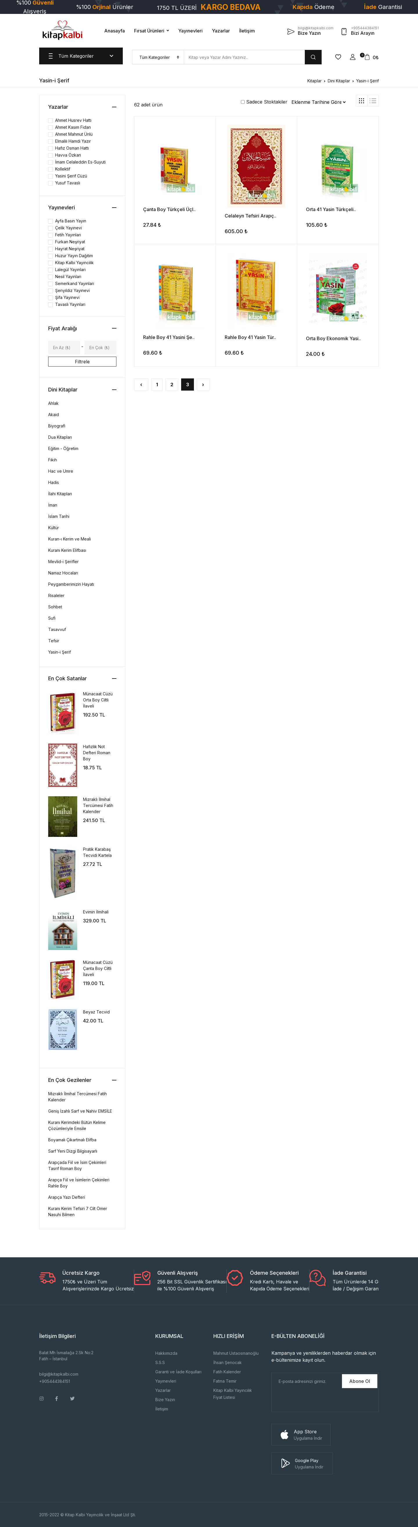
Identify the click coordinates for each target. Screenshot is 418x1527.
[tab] (361, 100)
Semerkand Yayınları (74, 283)
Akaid (53, 414)
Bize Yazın (165, 1399)
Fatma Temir (225, 1381)
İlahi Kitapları (60, 493)
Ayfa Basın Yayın (70, 220)
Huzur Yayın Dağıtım (74, 255)
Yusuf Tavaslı (67, 182)
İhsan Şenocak (227, 1362)
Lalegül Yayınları (70, 269)
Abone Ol (359, 1381)
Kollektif (62, 168)
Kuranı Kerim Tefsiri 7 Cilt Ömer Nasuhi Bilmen (77, 1211)
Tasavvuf (57, 629)
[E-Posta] (306, 1381)
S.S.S (160, 1362)
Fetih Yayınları (68, 234)
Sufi (51, 618)
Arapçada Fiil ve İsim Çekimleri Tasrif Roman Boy (77, 1165)
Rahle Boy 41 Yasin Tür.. (250, 337)
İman (52, 505)
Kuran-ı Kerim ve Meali (69, 538)
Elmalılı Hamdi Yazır (73, 141)
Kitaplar (314, 80)
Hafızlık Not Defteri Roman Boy (96, 752)
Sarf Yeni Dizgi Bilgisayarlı (72, 1151)
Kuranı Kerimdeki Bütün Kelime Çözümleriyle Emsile (77, 1125)
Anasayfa (114, 31)
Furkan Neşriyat (70, 241)
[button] (352, 57)
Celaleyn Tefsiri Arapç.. (250, 216)
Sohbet (55, 606)
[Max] (100, 347)
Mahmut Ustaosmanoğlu (236, 1353)
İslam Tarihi (58, 516)
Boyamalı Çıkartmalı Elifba (72, 1139)
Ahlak (53, 403)
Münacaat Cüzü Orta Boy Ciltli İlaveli (98, 699)
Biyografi (56, 425)
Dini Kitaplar (339, 80)
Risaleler (56, 595)
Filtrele (82, 361)
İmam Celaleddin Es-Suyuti (80, 161)
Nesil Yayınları (68, 276)
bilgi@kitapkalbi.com (58, 1374)
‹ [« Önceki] (141, 384)
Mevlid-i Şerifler (63, 561)
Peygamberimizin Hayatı (71, 584)
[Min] (64, 347)
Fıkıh (52, 459)
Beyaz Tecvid (96, 1011)
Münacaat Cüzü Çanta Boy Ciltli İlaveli (98, 968)
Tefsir (53, 640)
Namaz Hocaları (63, 572)
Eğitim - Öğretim (63, 448)
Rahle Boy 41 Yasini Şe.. (168, 337)
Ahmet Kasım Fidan (73, 127)
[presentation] (316, 1400)
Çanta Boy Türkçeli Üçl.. (169, 209)
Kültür (53, 527)
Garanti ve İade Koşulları (178, 1371)
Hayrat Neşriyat (69, 248)
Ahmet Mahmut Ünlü (74, 134)
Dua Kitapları (60, 437)
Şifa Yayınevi (67, 297)
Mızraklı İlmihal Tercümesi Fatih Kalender (98, 805)
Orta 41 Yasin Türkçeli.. (331, 209)
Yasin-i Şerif (367, 80)
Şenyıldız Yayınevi (72, 290)
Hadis (53, 482)
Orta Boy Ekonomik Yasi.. (333, 338)
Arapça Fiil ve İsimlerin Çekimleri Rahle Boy (78, 1182)
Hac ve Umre (60, 471)
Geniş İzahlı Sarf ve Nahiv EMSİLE (80, 1111)
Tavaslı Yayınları (70, 304)
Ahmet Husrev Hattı (73, 120)
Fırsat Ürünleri (149, 31)
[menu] (158, 57)
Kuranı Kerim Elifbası (67, 550)
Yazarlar (221, 31)
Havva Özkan (68, 155)
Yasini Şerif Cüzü (71, 175)
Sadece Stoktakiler (264, 102)
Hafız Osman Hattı (72, 148)
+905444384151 (54, 1381)
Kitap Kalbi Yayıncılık (74, 262)
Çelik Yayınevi (68, 227)
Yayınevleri (190, 31)
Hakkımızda (166, 1353)
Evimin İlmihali (96, 911)
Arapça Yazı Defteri (66, 1197)
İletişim (247, 31)
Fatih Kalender (227, 1371)
